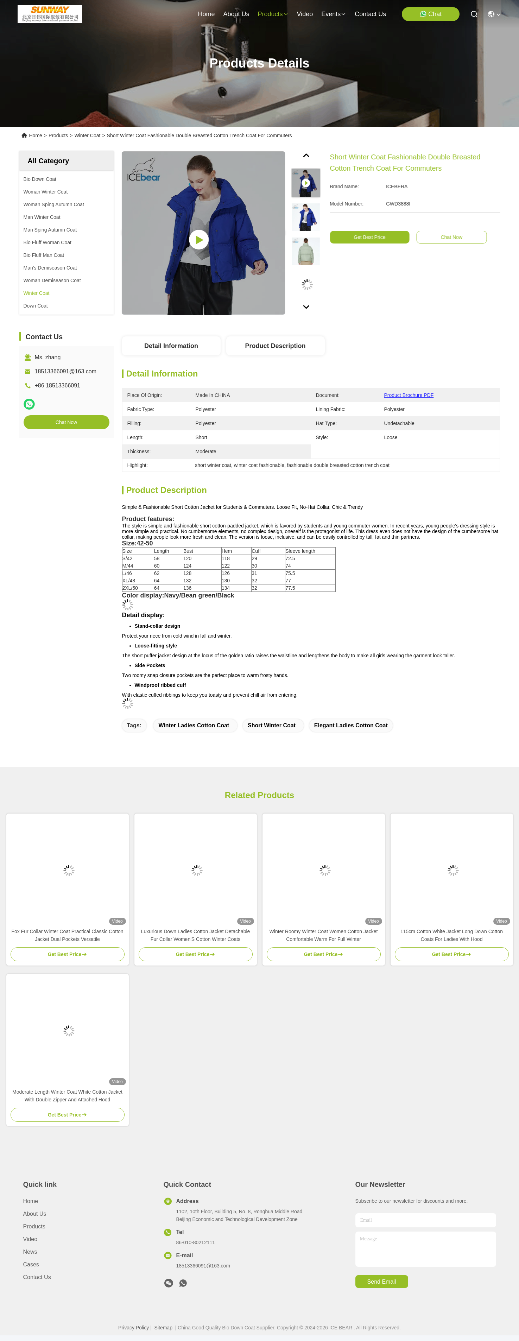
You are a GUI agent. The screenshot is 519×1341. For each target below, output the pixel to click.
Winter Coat (87, 135)
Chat (431, 14)
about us (236, 14)
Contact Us (37, 1277)
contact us (370, 14)
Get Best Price (381, 237)
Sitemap (163, 1327)
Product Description (275, 345)
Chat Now (66, 422)
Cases (31, 1264)
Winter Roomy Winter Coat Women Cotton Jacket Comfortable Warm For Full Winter (324, 935)
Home (206, 14)
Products (58, 135)
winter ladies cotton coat (193, 725)
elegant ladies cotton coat (351, 725)
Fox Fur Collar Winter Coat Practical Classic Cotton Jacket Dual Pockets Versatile (67, 935)
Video (30, 1239)
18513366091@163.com (66, 371)
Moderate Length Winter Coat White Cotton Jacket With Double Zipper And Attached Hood (67, 1095)
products (273, 14)
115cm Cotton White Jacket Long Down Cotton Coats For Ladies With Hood (451, 935)
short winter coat (272, 725)
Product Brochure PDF (409, 395)
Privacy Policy (133, 1327)
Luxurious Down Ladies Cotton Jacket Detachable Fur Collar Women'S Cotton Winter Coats (195, 935)
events (333, 14)
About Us (34, 1214)
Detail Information (171, 345)
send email (381, 1282)
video (305, 14)
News (30, 1252)
